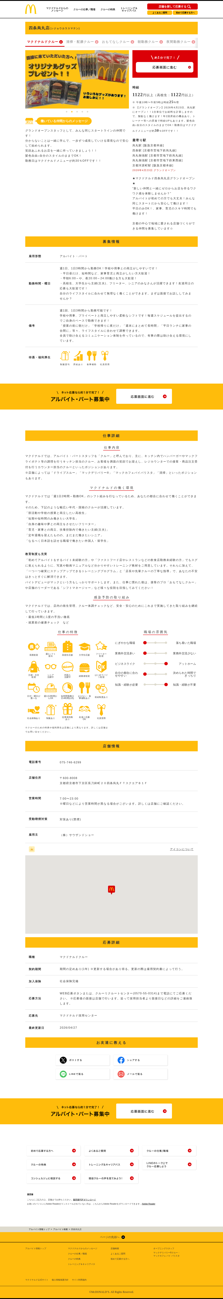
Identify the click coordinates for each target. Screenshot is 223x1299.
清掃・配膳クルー (80, 42)
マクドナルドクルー (42, 42)
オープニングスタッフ (163, 1248)
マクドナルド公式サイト (36, 1280)
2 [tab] (72, 112)
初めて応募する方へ (185, 13)
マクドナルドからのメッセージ (57, 9)
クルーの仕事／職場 (84, 9)
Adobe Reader (148, 1204)
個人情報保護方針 (60, 1280)
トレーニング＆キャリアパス (128, 9)
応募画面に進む (164, 67)
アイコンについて (182, 849)
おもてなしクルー (116, 42)
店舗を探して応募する (172, 6)
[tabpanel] (77, 79)
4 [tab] (82, 112)
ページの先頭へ (110, 1237)
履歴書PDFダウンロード (84, 1199)
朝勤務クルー (148, 42)
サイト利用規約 (79, 1280)
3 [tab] (77, 112)
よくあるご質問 (159, 13)
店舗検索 (115, 1248)
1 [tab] (66, 112)
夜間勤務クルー (178, 42)
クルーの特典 (108, 9)
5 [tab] (87, 112)
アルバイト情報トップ (35, 1248)
